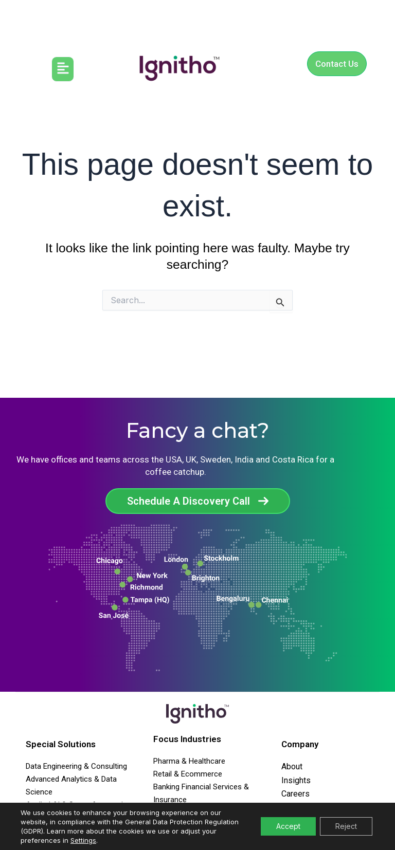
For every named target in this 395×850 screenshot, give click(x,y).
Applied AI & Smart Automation (79, 804)
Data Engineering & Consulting (76, 766)
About (291, 766)
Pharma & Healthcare (189, 761)
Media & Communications (197, 812)
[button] (63, 69)
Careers (295, 794)
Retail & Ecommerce (187, 774)
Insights (296, 780)
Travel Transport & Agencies (201, 824)
